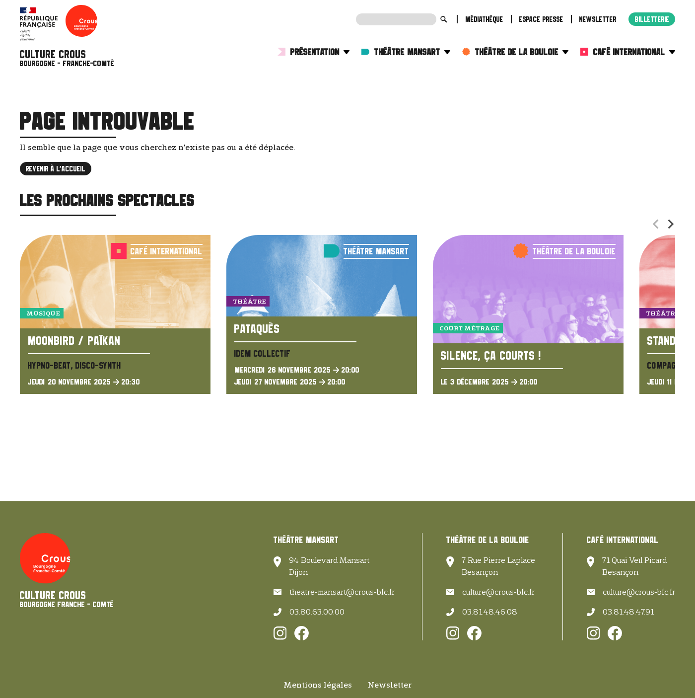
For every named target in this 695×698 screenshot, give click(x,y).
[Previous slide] (656, 224)
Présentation (319, 52)
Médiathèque (484, 19)
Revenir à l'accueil (55, 168)
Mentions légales (317, 685)
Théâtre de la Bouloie (521, 52)
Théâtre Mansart (412, 52)
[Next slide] (670, 224)
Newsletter (598, 19)
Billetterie (652, 19)
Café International (634, 52)
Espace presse (541, 19)
